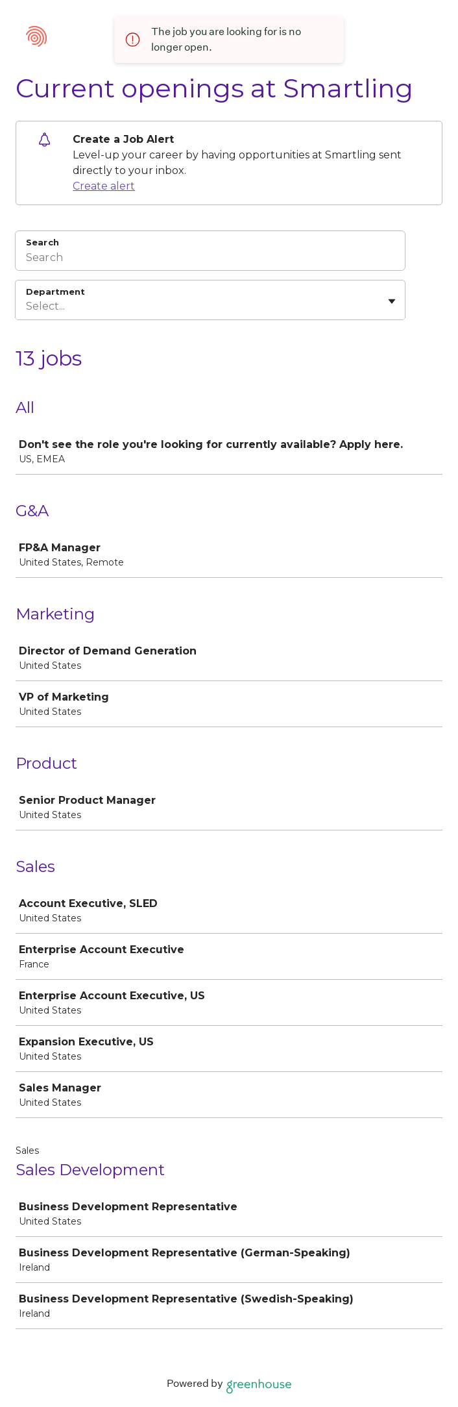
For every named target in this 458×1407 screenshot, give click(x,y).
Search (42, 242)
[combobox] (27, 306)
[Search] (210, 259)
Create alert (104, 186)
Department (55, 291)
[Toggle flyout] (392, 301)
